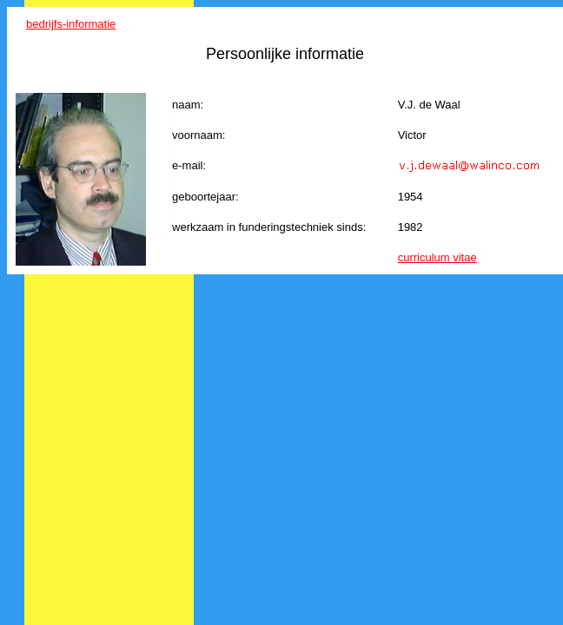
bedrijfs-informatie (71, 23)
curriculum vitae (437, 257)
